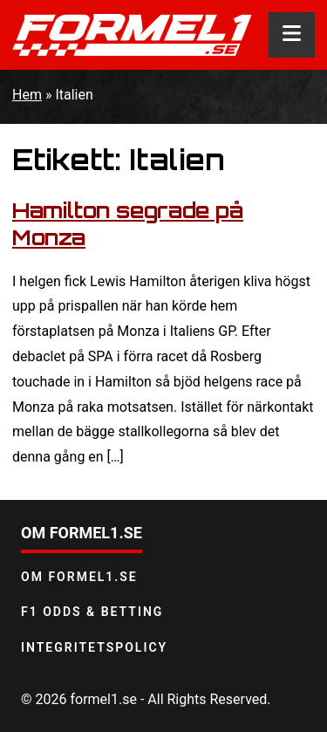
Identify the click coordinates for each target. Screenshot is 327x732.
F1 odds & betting (92, 612)
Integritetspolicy (94, 647)
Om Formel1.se (79, 577)
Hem (27, 94)
